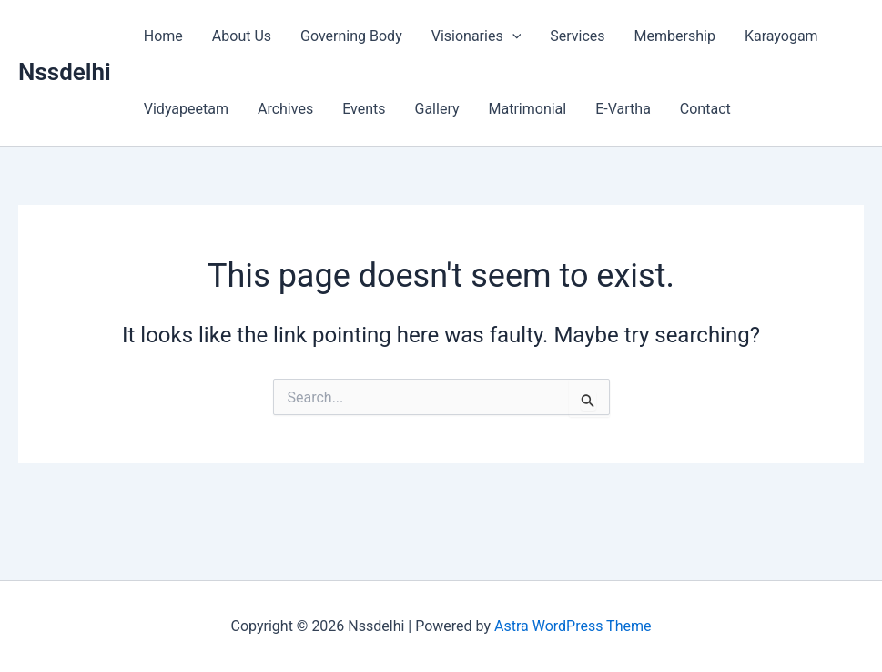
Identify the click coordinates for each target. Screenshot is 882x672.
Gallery (437, 108)
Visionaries (476, 36)
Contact (705, 108)
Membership (674, 36)
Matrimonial (528, 108)
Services (577, 36)
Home (163, 36)
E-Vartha (623, 108)
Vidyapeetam (186, 108)
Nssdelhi (64, 72)
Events (363, 108)
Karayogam (781, 36)
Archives (285, 108)
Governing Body (351, 36)
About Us (241, 36)
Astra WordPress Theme (572, 626)
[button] (512, 36)
